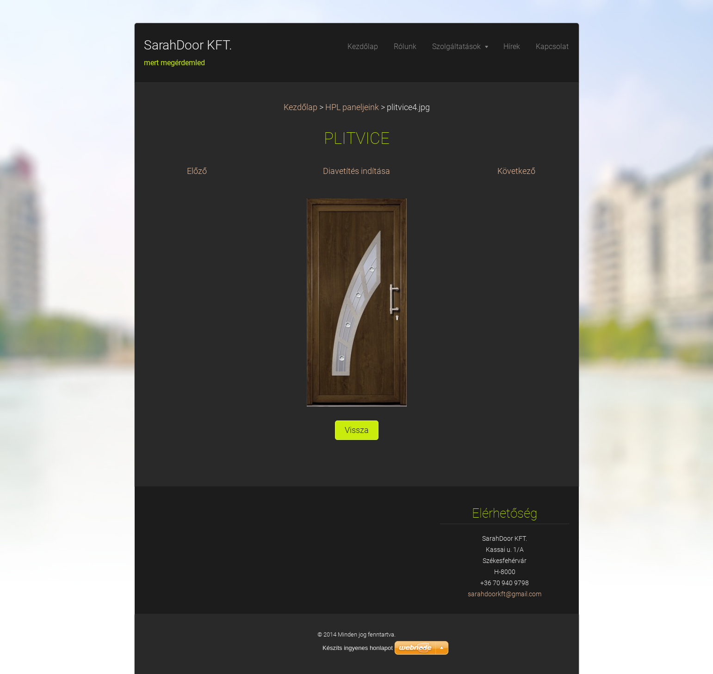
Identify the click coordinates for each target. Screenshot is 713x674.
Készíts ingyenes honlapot (357, 647)
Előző (197, 171)
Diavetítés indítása (356, 171)
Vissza (357, 430)
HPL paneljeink (352, 107)
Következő (516, 171)
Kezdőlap (300, 107)
